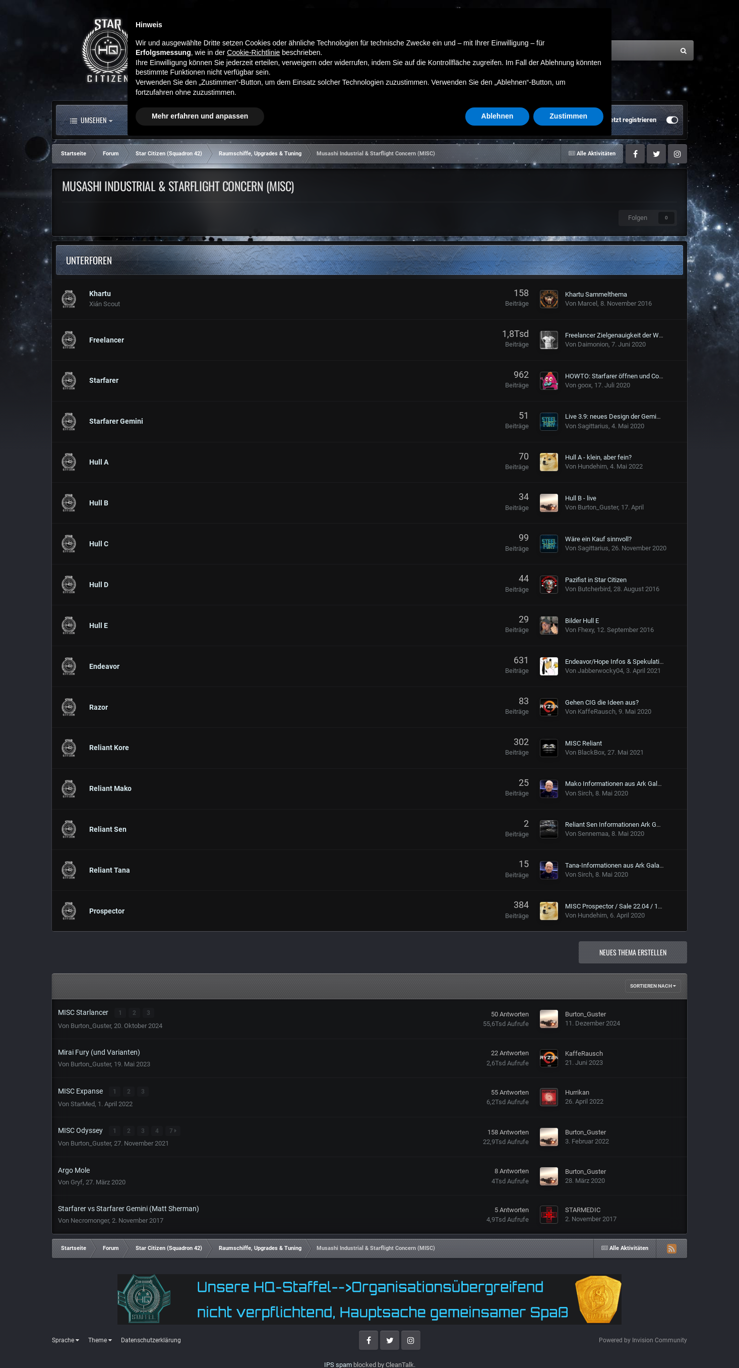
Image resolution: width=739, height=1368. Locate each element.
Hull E (98, 625)
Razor (98, 707)
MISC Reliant (583, 743)
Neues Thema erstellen (632, 952)
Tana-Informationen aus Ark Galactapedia (624, 865)
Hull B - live (580, 498)
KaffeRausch (596, 711)
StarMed (83, 1102)
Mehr (455, 120)
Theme (100, 1338)
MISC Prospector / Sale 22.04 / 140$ (616, 906)
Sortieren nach (653, 986)
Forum (232, 120)
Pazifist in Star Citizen (596, 580)
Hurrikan (577, 1091)
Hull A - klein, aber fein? (598, 457)
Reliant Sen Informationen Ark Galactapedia (627, 824)
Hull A (98, 462)
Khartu (100, 294)
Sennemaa (593, 833)
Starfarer (103, 380)
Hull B (98, 503)
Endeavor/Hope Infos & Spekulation (615, 661)
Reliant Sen (108, 829)
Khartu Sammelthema (596, 294)
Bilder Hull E (582, 620)
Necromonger (90, 1219)
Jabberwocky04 (600, 670)
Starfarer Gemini (116, 421)
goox (584, 385)
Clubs (285, 120)
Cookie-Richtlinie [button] (253, 1277)
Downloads (398, 120)
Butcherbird (594, 589)
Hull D (98, 585)
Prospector (107, 911)
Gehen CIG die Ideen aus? (602, 702)
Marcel (587, 303)
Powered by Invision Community (643, 1338)
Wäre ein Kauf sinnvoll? (598, 539)
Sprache (65, 1338)
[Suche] (574, 50)
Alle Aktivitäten (162, 120)
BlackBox (591, 752)
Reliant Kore (109, 748)
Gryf (77, 1180)
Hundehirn (592, 466)
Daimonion (593, 344)
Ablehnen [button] (497, 1340)
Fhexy (586, 630)
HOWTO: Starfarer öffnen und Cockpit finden (628, 376)
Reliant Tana (109, 870)
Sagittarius (593, 426)
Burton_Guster (598, 507)
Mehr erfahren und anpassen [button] (200, 1340)
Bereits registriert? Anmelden (550, 120)
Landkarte (338, 120)
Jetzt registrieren (631, 120)
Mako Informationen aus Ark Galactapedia (625, 783)
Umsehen (91, 120)
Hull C (98, 544)
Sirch (585, 793)
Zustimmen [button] (568, 1340)
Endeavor (104, 666)
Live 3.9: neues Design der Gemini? (614, 416)
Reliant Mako (110, 788)
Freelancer (106, 340)
